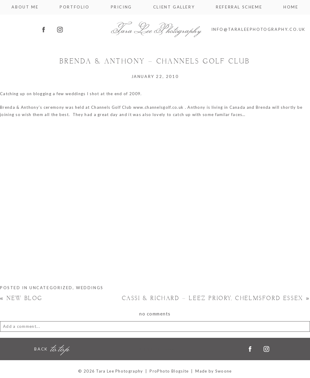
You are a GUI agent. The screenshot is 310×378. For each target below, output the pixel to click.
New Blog (21, 298)
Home (290, 7)
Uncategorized (51, 287)
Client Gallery (174, 7)
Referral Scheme (239, 7)
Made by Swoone (213, 371)
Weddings (90, 287)
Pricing (121, 7)
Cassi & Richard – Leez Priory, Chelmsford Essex (216, 298)
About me (25, 7)
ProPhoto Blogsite (169, 371)
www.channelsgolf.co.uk (158, 107)
